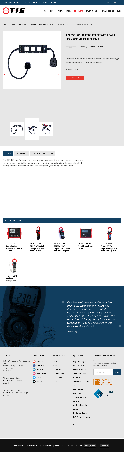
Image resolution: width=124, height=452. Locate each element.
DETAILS (8, 153)
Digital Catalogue (79, 361)
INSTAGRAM (39, 373)
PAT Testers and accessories (35, 24)
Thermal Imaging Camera (79, 399)
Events (60, 11)
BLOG (55, 381)
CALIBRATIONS (58, 373)
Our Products (15, 24)
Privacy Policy (90, 445)
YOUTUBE (38, 361)
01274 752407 (8, 2)
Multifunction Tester (81, 389)
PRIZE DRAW (58, 377)
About (51, 11)
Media (68, 11)
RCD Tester (77, 393)
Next (59, 74)
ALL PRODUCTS (59, 369)
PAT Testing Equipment (82, 417)
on (67, 47)
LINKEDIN (38, 369)
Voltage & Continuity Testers (81, 383)
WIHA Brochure (79, 365)
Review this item (96, 47)
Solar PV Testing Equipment (79, 375)
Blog (119, 11)
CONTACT (117, 2)
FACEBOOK (39, 365)
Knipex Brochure (79, 369)
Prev (5, 74)
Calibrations (91, 11)
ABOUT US (57, 365)
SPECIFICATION (21, 153)
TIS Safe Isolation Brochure (79, 423)
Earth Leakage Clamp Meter (81, 407)
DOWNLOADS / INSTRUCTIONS (42, 153)
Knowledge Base (107, 11)
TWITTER (38, 377)
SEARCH (109, 2)
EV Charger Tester (80, 413)
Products (78, 11)
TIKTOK (37, 381)
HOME (5, 24)
